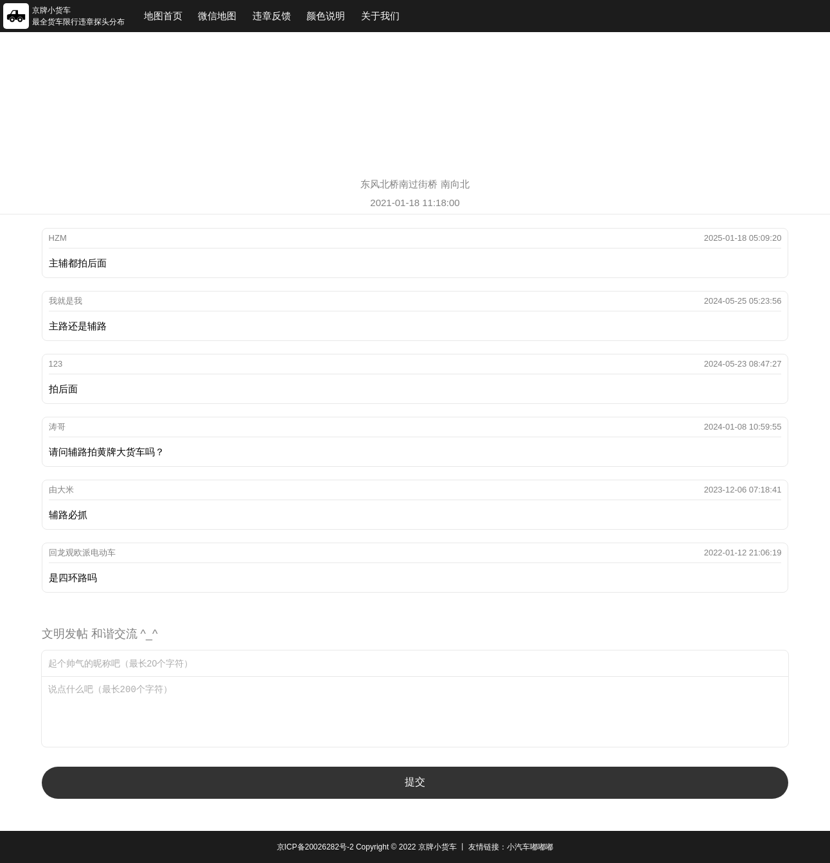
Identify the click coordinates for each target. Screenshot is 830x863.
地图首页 (163, 15)
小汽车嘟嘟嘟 (530, 846)
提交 (415, 781)
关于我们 (380, 15)
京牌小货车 (437, 846)
